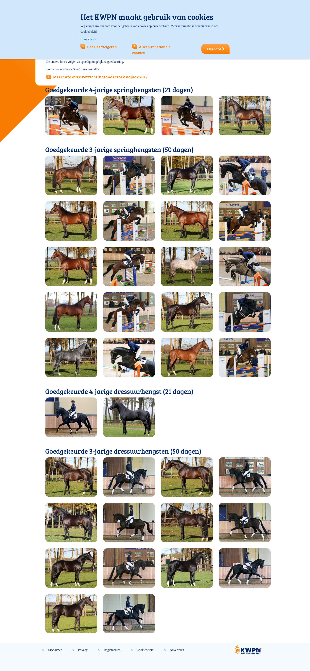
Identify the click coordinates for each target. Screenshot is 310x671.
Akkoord (215, 49)
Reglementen (112, 650)
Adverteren (177, 650)
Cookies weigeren (98, 46)
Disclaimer (55, 650)
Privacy (83, 650)
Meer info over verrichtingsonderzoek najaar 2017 (100, 77)
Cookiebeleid (145, 650)
